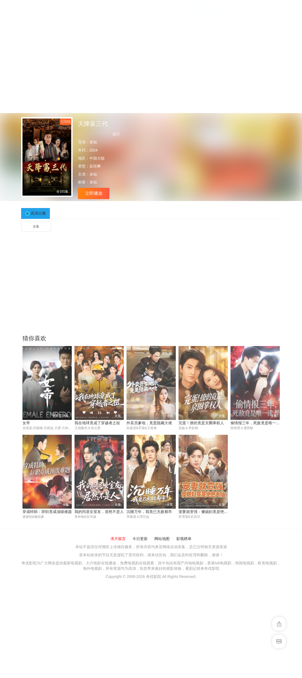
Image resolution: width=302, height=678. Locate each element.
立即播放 (93, 193)
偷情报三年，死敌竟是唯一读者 (257, 423)
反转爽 (95, 166)
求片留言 (118, 539)
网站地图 (162, 539)
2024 (93, 150)
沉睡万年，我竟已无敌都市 (149, 512)
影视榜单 (183, 539)
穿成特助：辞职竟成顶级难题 (47, 512)
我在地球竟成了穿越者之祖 (97, 423)
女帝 (26, 423)
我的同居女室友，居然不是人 (99, 512)
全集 (36, 226)
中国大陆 (97, 158)
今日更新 (140, 539)
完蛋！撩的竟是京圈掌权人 (201, 423)
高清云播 (38, 213)
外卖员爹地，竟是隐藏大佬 (149, 423)
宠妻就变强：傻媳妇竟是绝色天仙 (206, 512)
